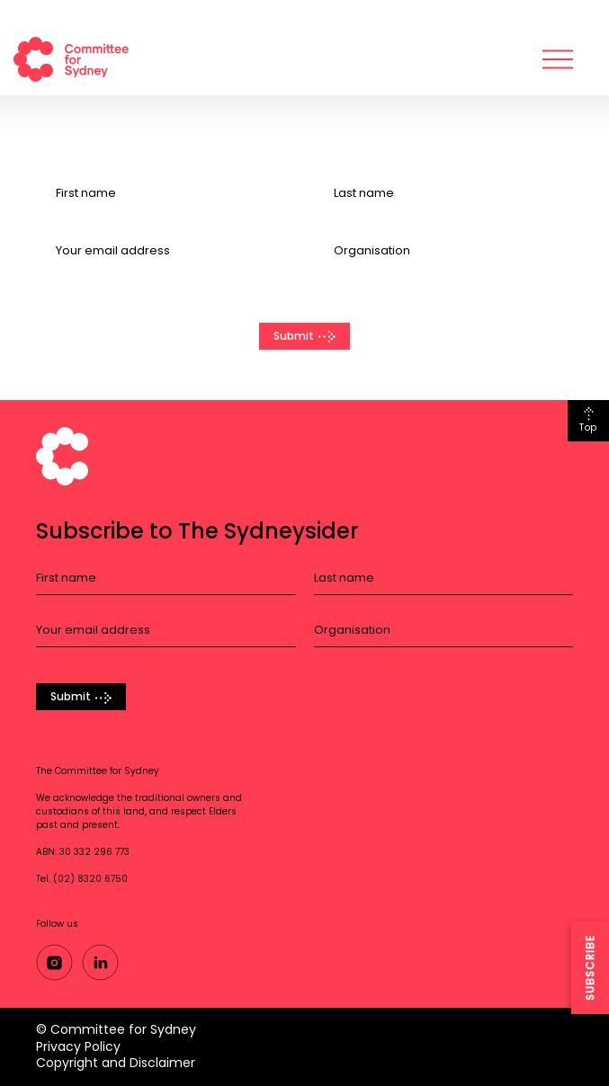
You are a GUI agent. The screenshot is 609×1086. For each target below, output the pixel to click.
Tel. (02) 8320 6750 (82, 879)
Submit (293, 335)
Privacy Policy (78, 1046)
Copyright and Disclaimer (115, 1063)
